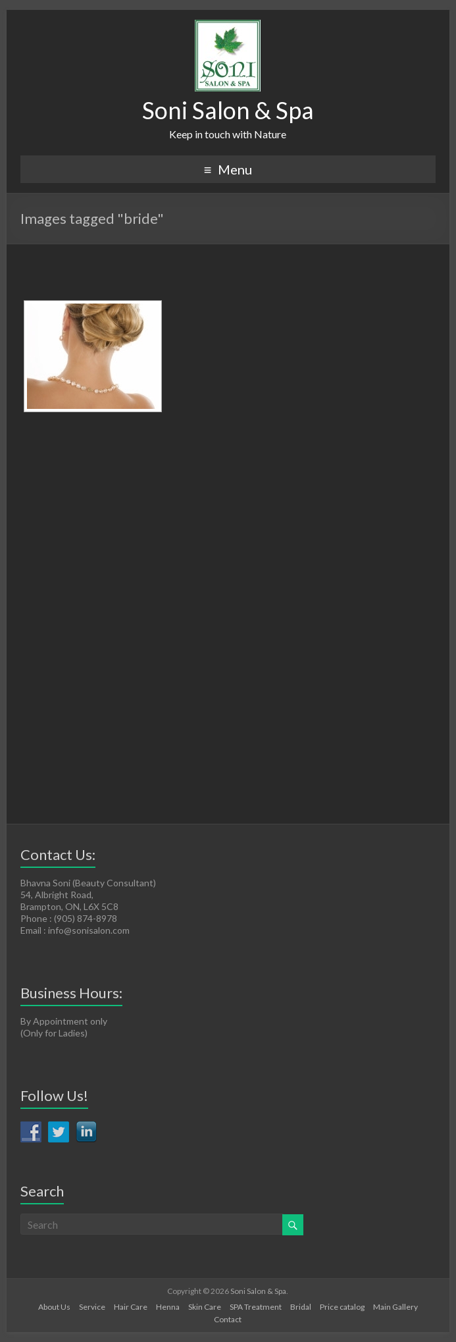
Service (92, 1307)
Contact (227, 1319)
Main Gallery (395, 1307)
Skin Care (204, 1307)
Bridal (300, 1307)
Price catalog (342, 1307)
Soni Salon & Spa (228, 109)
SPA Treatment (256, 1307)
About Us (54, 1307)
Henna (168, 1307)
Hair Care (130, 1307)
